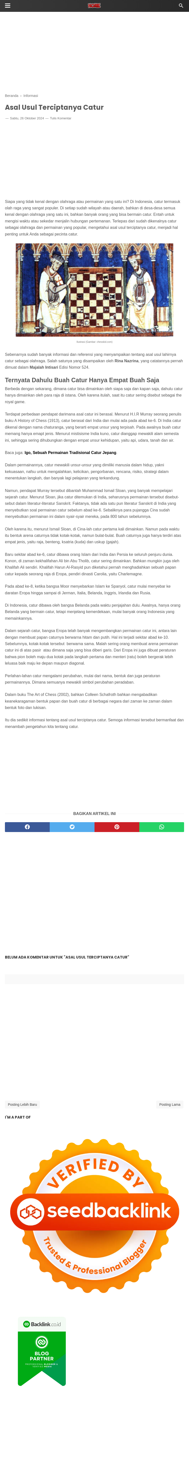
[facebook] (27, 828)
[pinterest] (116, 828)
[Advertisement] (94, 51)
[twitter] (72, 828)
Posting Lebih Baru (22, 1105)
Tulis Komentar (60, 119)
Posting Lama (169, 1105)
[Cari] (181, 7)
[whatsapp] (161, 828)
